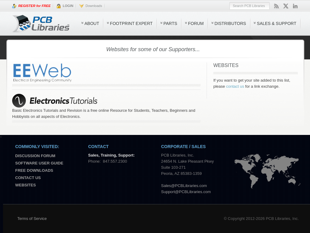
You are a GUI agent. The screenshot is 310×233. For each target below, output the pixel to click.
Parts (170, 23)
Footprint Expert (131, 23)
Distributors (230, 23)
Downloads (90, 6)
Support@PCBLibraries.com (186, 191)
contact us (235, 86)
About (91, 23)
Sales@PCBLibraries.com (184, 185)
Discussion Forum (35, 156)
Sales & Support (276, 23)
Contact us (28, 177)
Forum (196, 23)
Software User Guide (39, 163)
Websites (25, 185)
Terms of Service (32, 218)
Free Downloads (34, 170)
